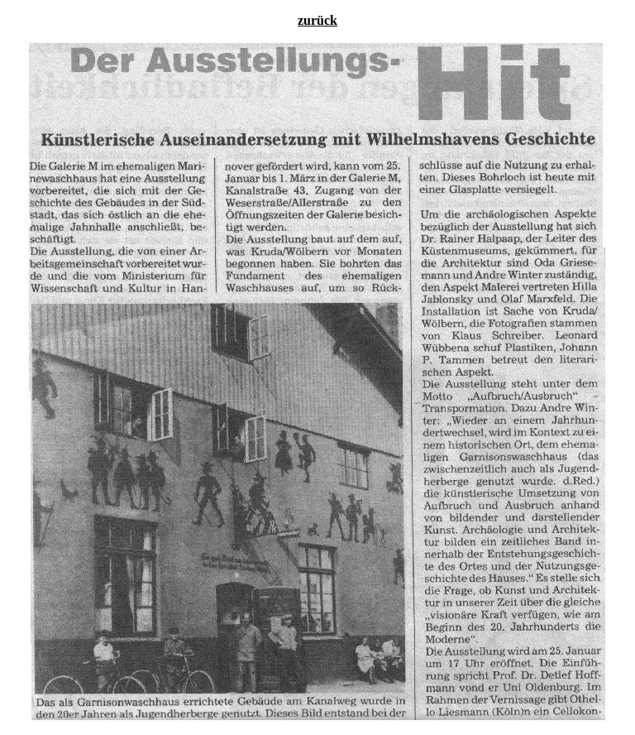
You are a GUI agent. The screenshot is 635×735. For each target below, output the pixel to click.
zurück (317, 20)
